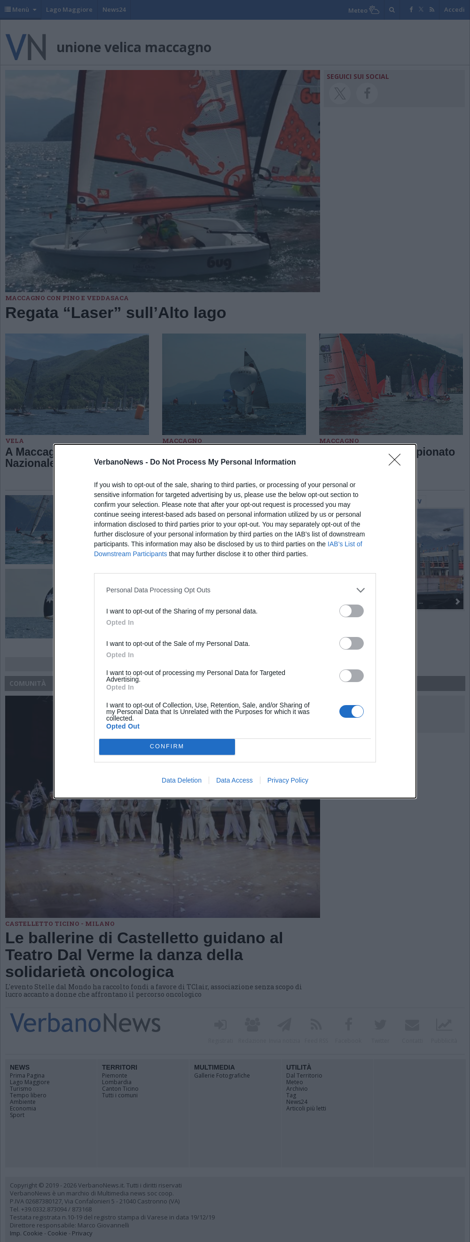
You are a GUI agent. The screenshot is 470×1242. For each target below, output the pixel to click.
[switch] (351, 611)
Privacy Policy (287, 780)
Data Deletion (182, 780)
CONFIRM (167, 746)
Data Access (234, 780)
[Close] (398, 463)
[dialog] (235, 621)
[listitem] (235, 590)
